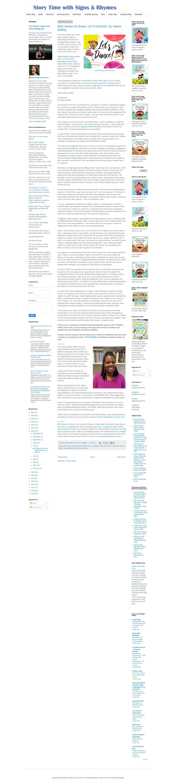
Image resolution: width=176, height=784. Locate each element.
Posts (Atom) (71, 461)
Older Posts (121, 457)
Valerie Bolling (100, 70)
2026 (33, 412)
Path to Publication (113, 446)
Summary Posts (126, 14)
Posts (33, 503)
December (37, 433)
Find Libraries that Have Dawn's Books (140, 475)
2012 (33, 494)
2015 (33, 484)
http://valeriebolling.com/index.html (111, 417)
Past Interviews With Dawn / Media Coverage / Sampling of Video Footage (140, 504)
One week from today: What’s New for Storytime (138, 693)
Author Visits (112, 14)
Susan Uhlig (97, 81)
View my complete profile (37, 121)
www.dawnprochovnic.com (111, 436)
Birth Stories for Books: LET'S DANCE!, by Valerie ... (40, 450)
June (35, 456)
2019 (33, 472)
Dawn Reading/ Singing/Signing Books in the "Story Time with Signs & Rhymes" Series (140, 437)
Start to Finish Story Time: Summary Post (40, 372)
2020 (33, 431)
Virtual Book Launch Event (38, 188)
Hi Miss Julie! (137, 671)
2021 (33, 428)
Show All (145, 759)
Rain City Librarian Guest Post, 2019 (140, 533)
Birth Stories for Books (80, 83)
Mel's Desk (136, 725)
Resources (50, 14)
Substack (135, 385)
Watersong (66, 151)
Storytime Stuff (138, 701)
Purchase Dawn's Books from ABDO (140, 469)
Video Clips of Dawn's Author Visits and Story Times (139, 428)
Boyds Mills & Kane (65, 64)
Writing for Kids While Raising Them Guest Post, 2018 (140, 539)
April (34, 462)
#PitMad (62, 221)
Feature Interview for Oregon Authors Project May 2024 (140, 521)
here (49, 131)
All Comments (36, 507)
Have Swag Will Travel (102, 83)
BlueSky (135, 399)
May (34, 459)
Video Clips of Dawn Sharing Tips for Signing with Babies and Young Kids (140, 448)
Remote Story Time (35, 196)
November (37, 437)
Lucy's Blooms (36, 190)
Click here (32, 137)
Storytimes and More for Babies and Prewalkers (137, 639)
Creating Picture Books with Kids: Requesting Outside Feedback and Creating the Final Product (40, 389)
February (36, 468)
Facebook (135, 405)
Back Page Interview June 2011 (139, 555)
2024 (33, 419)
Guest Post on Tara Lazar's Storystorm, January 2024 (140, 527)
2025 (33, 416)
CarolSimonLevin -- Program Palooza (138, 649)
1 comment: (92, 442)
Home (92, 457)
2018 (33, 475)
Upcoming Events (63, 14)
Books (40, 14)
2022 (33, 425)
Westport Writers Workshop (91, 127)
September (37, 440)
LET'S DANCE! (68, 59)
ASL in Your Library (139, 597)
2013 (33, 491)
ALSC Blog (136, 620)
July (34, 446)
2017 (33, 478)
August (35, 443)
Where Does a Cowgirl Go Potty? (104, 427)
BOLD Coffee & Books (36, 142)
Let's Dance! (95, 446)
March (35, 465)
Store (103, 14)
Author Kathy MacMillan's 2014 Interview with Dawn (140, 547)
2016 (33, 481)
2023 (33, 422)
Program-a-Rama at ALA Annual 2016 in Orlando (139, 752)
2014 (33, 487)
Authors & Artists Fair (36, 153)
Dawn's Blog (30, 14)
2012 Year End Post (37, 342)
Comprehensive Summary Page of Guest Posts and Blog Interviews (140, 495)
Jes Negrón (107, 223)
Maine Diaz (111, 70)
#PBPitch (80, 223)
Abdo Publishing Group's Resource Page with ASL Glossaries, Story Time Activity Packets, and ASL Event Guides (140, 459)
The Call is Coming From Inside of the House (138, 675)
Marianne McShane (69, 148)
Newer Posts (62, 457)
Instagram (135, 392)
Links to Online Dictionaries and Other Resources (140, 421)
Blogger (121, 778)
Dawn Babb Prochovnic (40, 78)
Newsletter (138, 14)
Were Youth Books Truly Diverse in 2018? (138, 717)
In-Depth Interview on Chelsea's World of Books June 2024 (140, 513)
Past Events (77, 14)
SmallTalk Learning (91, 14)
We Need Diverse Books (80, 448)
